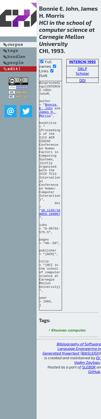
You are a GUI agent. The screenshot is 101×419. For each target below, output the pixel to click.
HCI (43, 22)
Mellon (74, 36)
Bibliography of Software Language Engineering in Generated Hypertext (71, 394)
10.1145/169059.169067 (49, 238)
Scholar (82, 73)
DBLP (82, 68)
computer (52, 29)
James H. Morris (47, 120)
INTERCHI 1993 (82, 61)
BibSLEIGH (91, 398)
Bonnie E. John (48, 111)
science (77, 29)
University (53, 43)
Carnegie (51, 36)
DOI (82, 80)
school (75, 22)
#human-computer (68, 375)
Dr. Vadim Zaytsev (87, 405)
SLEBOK (89, 412)
